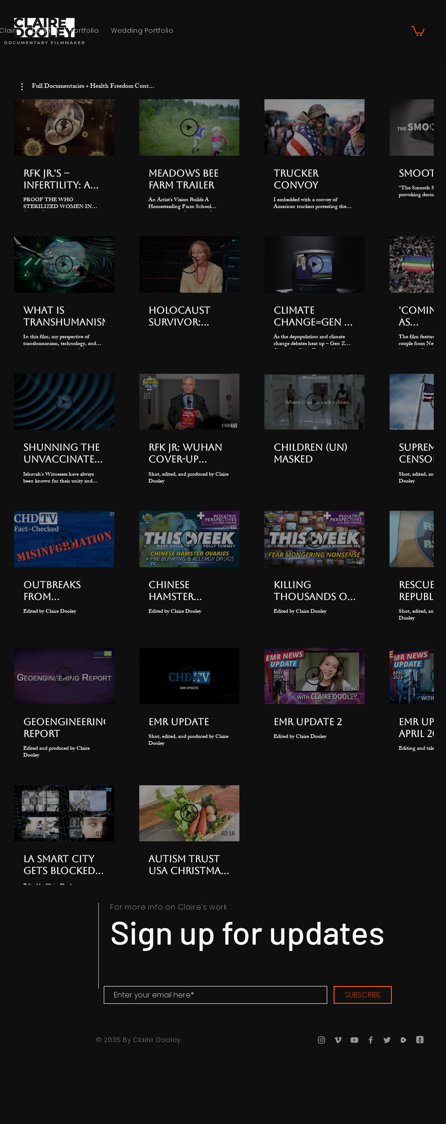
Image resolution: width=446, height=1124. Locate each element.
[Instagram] (321, 1040)
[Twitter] (387, 1040)
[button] (418, 30)
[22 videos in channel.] (223, 498)
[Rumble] (403, 1040)
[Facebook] (370, 1040)
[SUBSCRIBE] (363, 995)
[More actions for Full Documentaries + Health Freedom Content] (87, 87)
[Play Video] (64, 127)
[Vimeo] (338, 1040)
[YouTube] (354, 1040)
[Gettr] (420, 1040)
